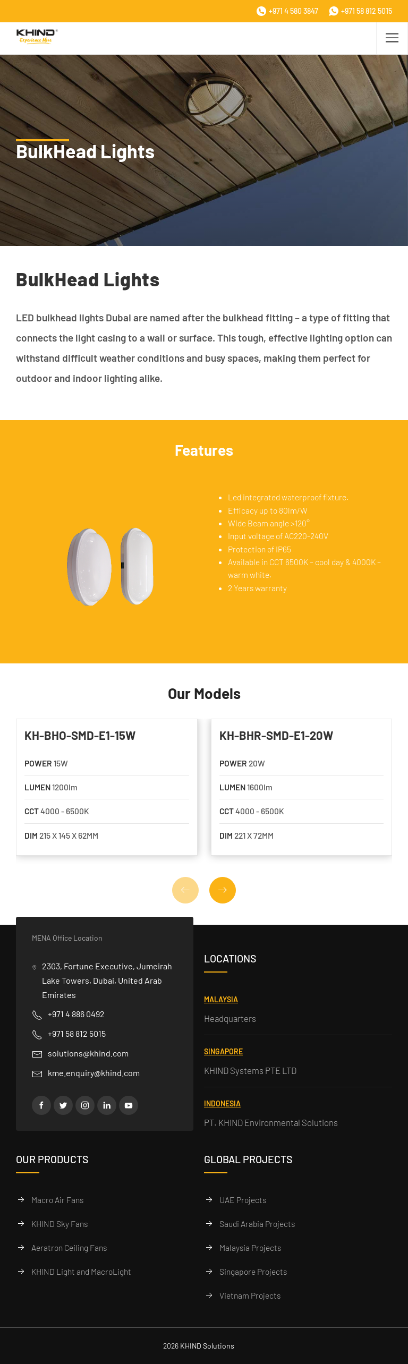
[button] (222, 890)
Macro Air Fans (57, 1200)
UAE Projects (242, 1200)
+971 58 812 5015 (360, 11)
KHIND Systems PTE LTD (250, 1070)
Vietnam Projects (249, 1295)
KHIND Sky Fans (59, 1223)
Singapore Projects (253, 1271)
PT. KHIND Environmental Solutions (271, 1122)
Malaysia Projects (250, 1247)
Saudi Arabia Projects (257, 1223)
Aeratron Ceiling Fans (69, 1247)
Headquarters (230, 1018)
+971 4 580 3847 (287, 11)
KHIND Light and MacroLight (81, 1271)
